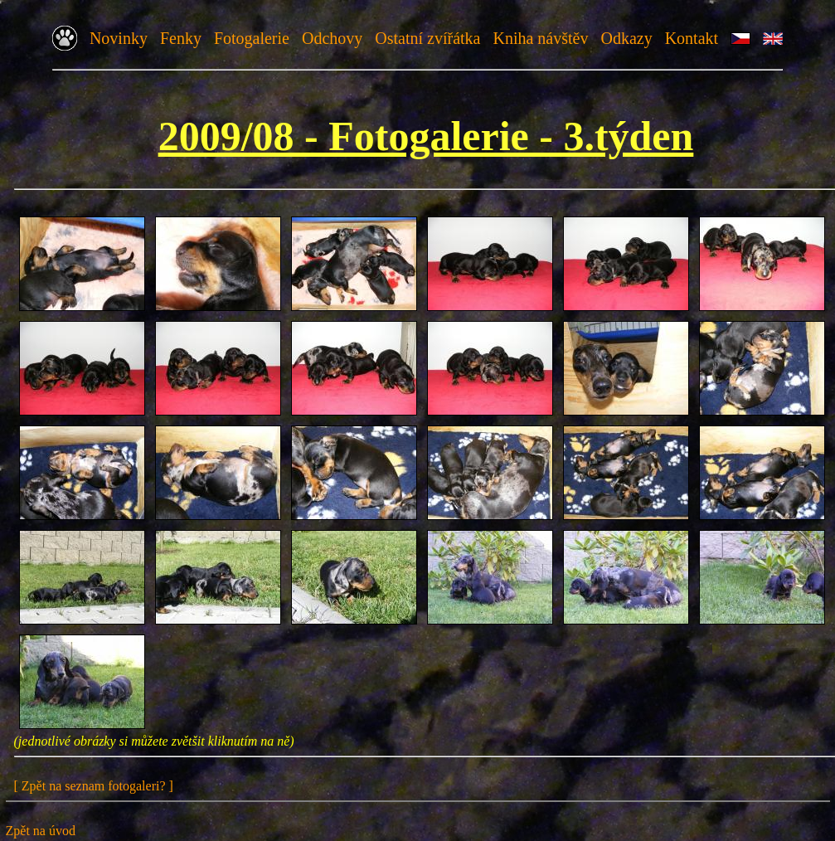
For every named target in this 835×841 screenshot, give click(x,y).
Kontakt (691, 38)
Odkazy (626, 38)
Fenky (180, 38)
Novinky (119, 38)
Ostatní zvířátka (427, 38)
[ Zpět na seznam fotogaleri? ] (93, 786)
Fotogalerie (251, 38)
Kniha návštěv (540, 38)
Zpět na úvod (40, 831)
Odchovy (332, 38)
